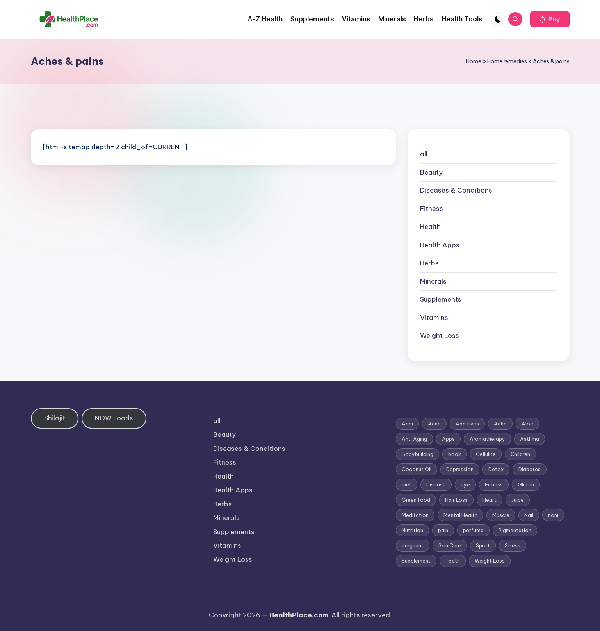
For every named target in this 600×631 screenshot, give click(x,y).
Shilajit (54, 418)
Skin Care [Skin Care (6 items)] (449, 545)
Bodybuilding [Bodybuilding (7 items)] (417, 454)
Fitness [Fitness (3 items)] (494, 484)
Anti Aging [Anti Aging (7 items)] (414, 439)
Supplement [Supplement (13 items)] (416, 561)
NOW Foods (114, 418)
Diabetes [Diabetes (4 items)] (529, 469)
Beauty (431, 172)
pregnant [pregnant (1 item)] (413, 545)
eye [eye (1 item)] (465, 484)
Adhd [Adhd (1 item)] (500, 423)
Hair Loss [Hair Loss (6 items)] (456, 500)
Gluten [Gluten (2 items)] (526, 484)
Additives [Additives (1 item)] (467, 423)
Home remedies (507, 61)
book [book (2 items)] (454, 454)
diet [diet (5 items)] (406, 484)
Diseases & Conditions (456, 190)
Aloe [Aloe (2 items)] (527, 423)
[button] (550, 19)
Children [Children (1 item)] (520, 454)
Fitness (431, 208)
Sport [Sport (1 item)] (483, 545)
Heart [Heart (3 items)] (489, 500)
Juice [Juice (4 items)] (517, 500)
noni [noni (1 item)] (553, 515)
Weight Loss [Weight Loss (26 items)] (490, 561)
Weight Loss (439, 335)
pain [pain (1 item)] (443, 530)
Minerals (433, 281)
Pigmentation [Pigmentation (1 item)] (515, 530)
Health (430, 226)
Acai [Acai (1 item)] (407, 423)
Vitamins (434, 317)
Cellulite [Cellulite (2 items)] (486, 454)
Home (473, 61)
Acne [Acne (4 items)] (434, 423)
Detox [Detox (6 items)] (496, 469)
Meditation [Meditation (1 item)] (415, 515)
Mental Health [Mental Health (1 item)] (460, 515)
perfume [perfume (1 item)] (473, 530)
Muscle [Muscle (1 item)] (500, 515)
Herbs (429, 263)
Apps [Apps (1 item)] (448, 439)
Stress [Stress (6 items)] (512, 545)
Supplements (440, 299)
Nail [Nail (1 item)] (528, 515)
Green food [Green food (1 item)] (416, 500)
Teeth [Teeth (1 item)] (452, 561)
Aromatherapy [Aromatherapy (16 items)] (487, 439)
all (423, 154)
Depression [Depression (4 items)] (460, 469)
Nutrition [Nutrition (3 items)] (412, 530)
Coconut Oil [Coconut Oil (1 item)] (416, 469)
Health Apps (439, 245)
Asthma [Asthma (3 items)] (529, 439)
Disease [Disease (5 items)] (436, 484)
